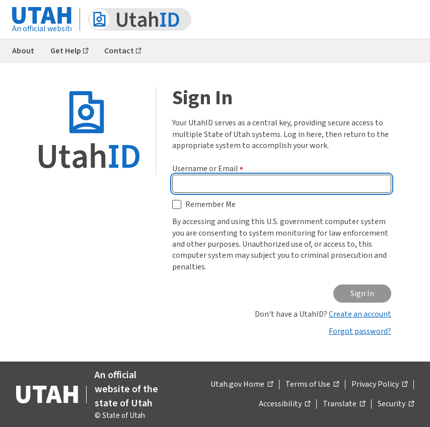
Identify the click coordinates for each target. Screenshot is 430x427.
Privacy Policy (379, 384)
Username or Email (207, 168)
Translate (344, 404)
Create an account (360, 314)
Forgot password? (360, 331)
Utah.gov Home (241, 384)
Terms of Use (312, 384)
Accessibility (284, 404)
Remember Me (210, 204)
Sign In (362, 293)
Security (396, 404)
